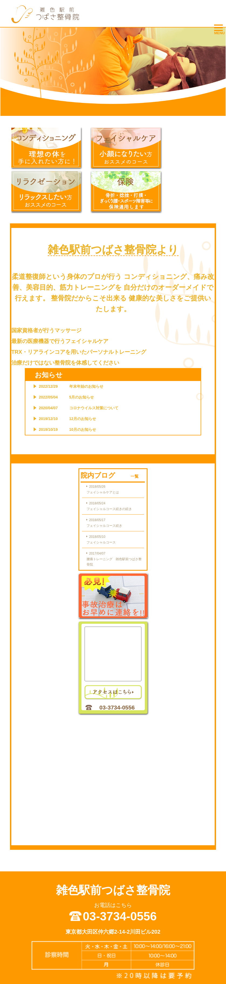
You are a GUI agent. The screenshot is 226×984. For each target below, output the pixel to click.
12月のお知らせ (82, 419)
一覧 (135, 476)
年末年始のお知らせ (86, 386)
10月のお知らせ (82, 429)
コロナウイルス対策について (93, 408)
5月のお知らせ (81, 397)
